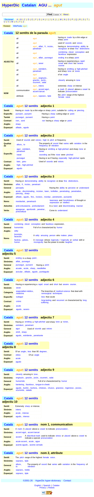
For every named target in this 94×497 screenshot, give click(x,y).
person (52, 235)
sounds (68, 43)
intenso (26, 416)
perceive (72, 188)
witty (16, 231)
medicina (20, 293)
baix (18, 161)
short (70, 63)
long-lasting (46, 300)
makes (64, 235)
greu (24, 161)
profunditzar (21, 212)
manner (79, 206)
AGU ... (45, 5)
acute (18, 191)
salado (29, 390)
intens (41, 86)
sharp (69, 86)
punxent (29, 117)
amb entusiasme (23, 206)
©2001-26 (28, 480)
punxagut (21, 158)
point (66, 40)
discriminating (29, 191)
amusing (44, 235)
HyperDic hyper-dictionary (48, 480)
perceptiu (20, 188)
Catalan (29, 5)
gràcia (25, 240)
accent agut (44, 89)
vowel (85, 89)
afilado (18, 127)
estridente (27, 336)
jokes (70, 235)
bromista (18, 234)
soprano (42, 96)
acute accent (21, 441)
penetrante (57, 197)
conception (80, 52)
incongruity (38, 242)
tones (77, 71)
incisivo (39, 197)
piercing (80, 110)
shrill (18, 332)
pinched (69, 155)
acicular (19, 272)
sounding (43, 155)
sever (41, 63)
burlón (26, 388)
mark (62, 89)
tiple (49, 96)
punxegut (49, 58)
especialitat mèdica (24, 291)
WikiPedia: (20, 26)
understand (84, 188)
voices (79, 43)
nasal (19, 155)
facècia (17, 240)
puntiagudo (44, 272)
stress (58, 436)
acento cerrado (36, 445)
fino (32, 197)
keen (47, 191)
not (43, 121)
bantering (20, 384)
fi (45, 46)
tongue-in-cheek (43, 384)
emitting (70, 69)
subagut (19, 297)
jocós (43, 80)
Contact (67, 480)
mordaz (47, 197)
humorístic (18, 227)
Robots (51, 488)
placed (71, 89)
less (43, 297)
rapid (82, 61)
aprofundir (31, 209)
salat (44, 82)
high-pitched (82, 69)
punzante (68, 197)
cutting (70, 110)
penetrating (64, 191)
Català (8, 32)
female (61, 97)
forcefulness (68, 200)
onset (60, 63)
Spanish (46, 485)
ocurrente (20, 390)
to (24, 144)
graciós (36, 80)
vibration (55, 146)
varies (66, 143)
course (61, 65)
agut (18, 149)
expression (54, 202)
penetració (31, 201)
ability (83, 46)
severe (80, 63)
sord (23, 121)
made (69, 37)
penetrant (37, 49)
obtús (18, 355)
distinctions (84, 49)
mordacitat (20, 201)
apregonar (20, 209)
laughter (68, 242)
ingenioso (69, 388)
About (65, 14)
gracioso (59, 388)
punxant (19, 114)
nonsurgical (46, 293)
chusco (51, 388)
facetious (62, 54)
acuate (19, 268)
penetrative (76, 191)
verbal (75, 240)
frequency (43, 146)
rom (17, 121)
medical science (63, 291)
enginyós (42, 78)
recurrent (60, 300)
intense (25, 413)
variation (77, 143)
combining (62, 52)
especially (63, 158)
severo (26, 309)
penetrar (41, 209)
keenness (54, 200)
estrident (42, 69)
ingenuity (55, 240)
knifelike (54, 191)
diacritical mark (33, 436)
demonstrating (73, 46)
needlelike (41, 268)
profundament (38, 206)
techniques (57, 293)
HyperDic (10, 5)
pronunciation (71, 91)
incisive (39, 191)
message (39, 240)
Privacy (43, 488)
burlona (33, 388)
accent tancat (39, 91)
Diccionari (9, 19)
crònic (18, 301)
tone (69, 71)
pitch (64, 95)
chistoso (42, 388)
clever (71, 52)
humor (59, 227)
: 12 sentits (27, 106)
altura (19, 144)
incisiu (50, 46)
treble (27, 470)
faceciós (18, 236)
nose (58, 155)
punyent (28, 114)
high (45, 140)
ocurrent (36, 82)
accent (19, 437)
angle (65, 75)
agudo (26, 127)
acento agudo (22, 445)
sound (55, 143)
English (38, 485)
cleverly (61, 80)
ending (61, 58)
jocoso (78, 388)
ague (37, 441)
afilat (41, 46)
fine (76, 49)
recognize (62, 49)
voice (67, 97)
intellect (66, 202)
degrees (43, 351)
